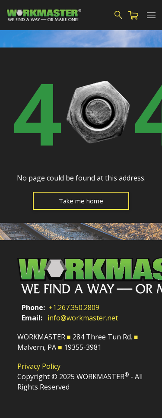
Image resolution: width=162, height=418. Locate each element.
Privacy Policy (38, 366)
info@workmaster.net (83, 318)
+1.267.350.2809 (73, 307)
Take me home (81, 200)
